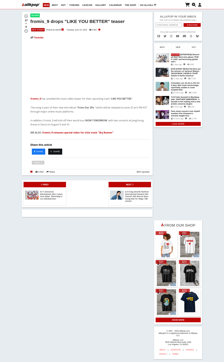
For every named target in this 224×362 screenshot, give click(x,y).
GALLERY (100, 5)
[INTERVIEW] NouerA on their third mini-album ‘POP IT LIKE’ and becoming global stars (185, 58)
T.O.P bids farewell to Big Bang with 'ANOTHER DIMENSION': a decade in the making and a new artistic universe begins (185, 100)
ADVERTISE (176, 350)
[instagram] (171, 36)
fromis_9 (35, 98)
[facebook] (158, 36)
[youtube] (177, 36)
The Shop (130, 5)
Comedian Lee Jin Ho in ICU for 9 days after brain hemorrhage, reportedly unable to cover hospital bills (185, 86)
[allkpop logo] (31, 5)
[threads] (191, 36)
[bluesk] (197, 36)
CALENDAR (115, 5)
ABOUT (162, 350)
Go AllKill (148, 5)
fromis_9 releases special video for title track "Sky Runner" (78, 132)
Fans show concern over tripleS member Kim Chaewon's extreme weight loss (185, 113)
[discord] (184, 36)
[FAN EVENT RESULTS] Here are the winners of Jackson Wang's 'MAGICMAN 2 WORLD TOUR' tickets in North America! (186, 72)
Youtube (38, 37)
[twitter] (165, 36)
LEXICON (87, 5)
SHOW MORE (178, 320)
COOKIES (190, 350)
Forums (74, 5)
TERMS (175, 354)
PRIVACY (163, 354)
